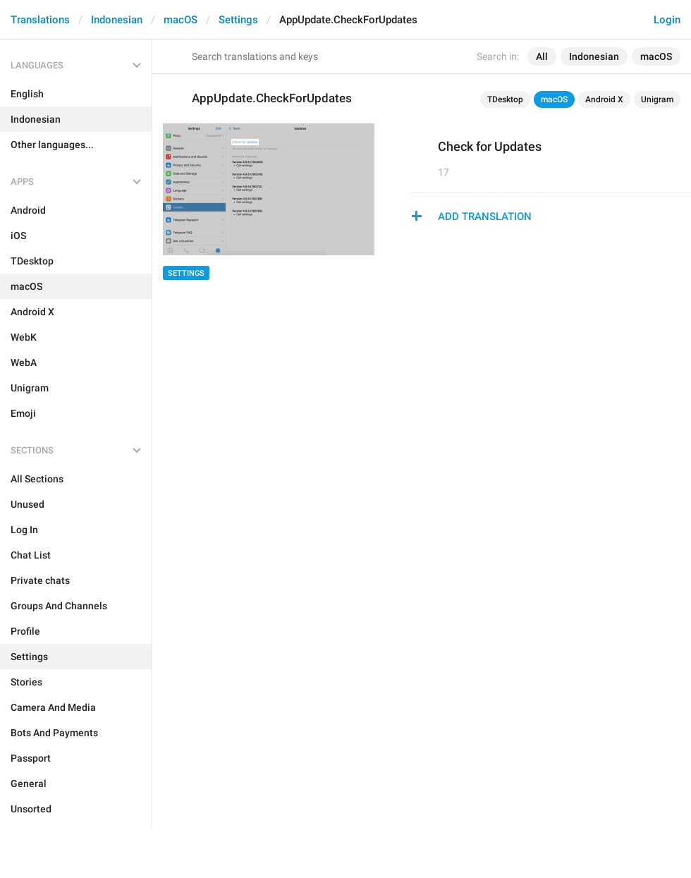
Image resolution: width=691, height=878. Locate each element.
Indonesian (116, 19)
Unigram (657, 99)
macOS (180, 19)
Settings (238, 19)
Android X (604, 99)
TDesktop (505, 99)
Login (667, 19)
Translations (40, 19)
